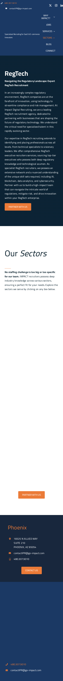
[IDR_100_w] (16, 28)
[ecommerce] (31, 323)
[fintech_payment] (31, 463)
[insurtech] (31, 393)
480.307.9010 (11, 3)
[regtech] (31, 370)
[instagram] (56, 5)
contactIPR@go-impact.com (20, 8)
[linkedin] (62, 5)
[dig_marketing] (31, 439)
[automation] (31, 416)
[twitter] (50, 5)
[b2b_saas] (31, 300)
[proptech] (31, 347)
